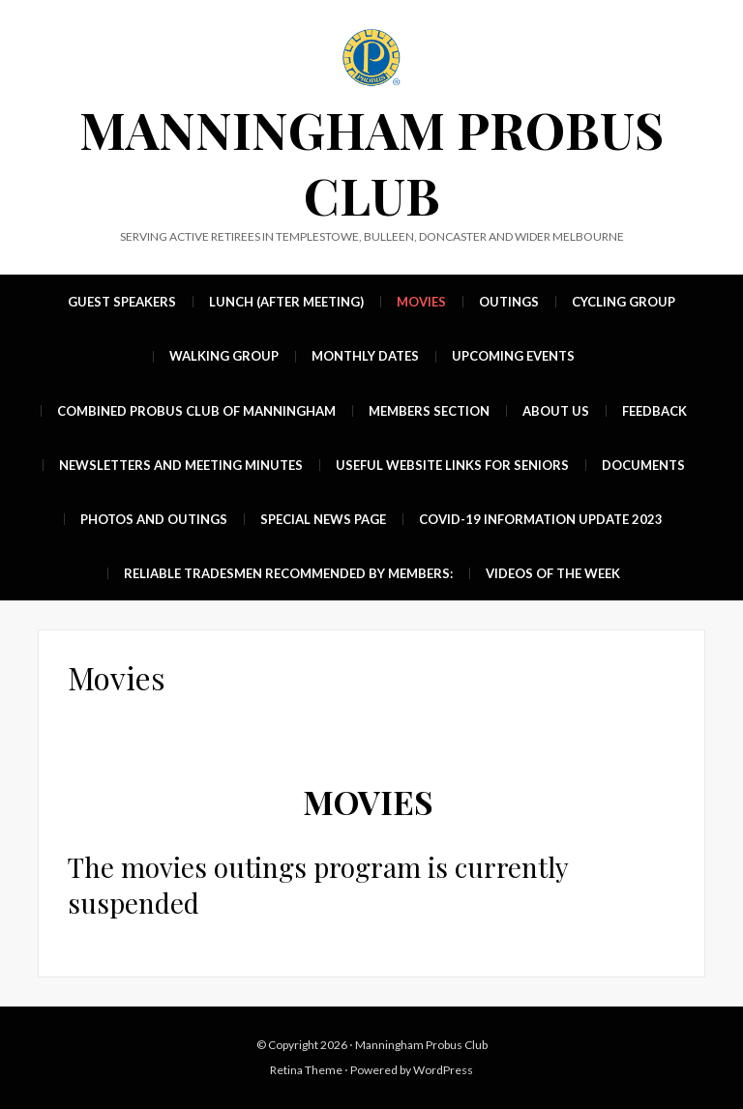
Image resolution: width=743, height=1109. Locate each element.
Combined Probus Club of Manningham (196, 411)
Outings (509, 301)
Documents (643, 465)
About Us (555, 411)
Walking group (224, 356)
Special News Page (323, 519)
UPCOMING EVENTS (513, 356)
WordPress (443, 1070)
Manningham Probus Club (371, 162)
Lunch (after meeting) (286, 301)
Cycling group (623, 301)
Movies (421, 301)
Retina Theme (306, 1070)
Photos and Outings (153, 519)
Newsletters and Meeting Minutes (181, 465)
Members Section (429, 411)
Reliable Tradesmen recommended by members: (288, 573)
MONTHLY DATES (365, 356)
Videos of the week (553, 573)
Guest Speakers (122, 301)
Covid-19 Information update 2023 (541, 519)
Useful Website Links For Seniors (452, 465)
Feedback (654, 411)
